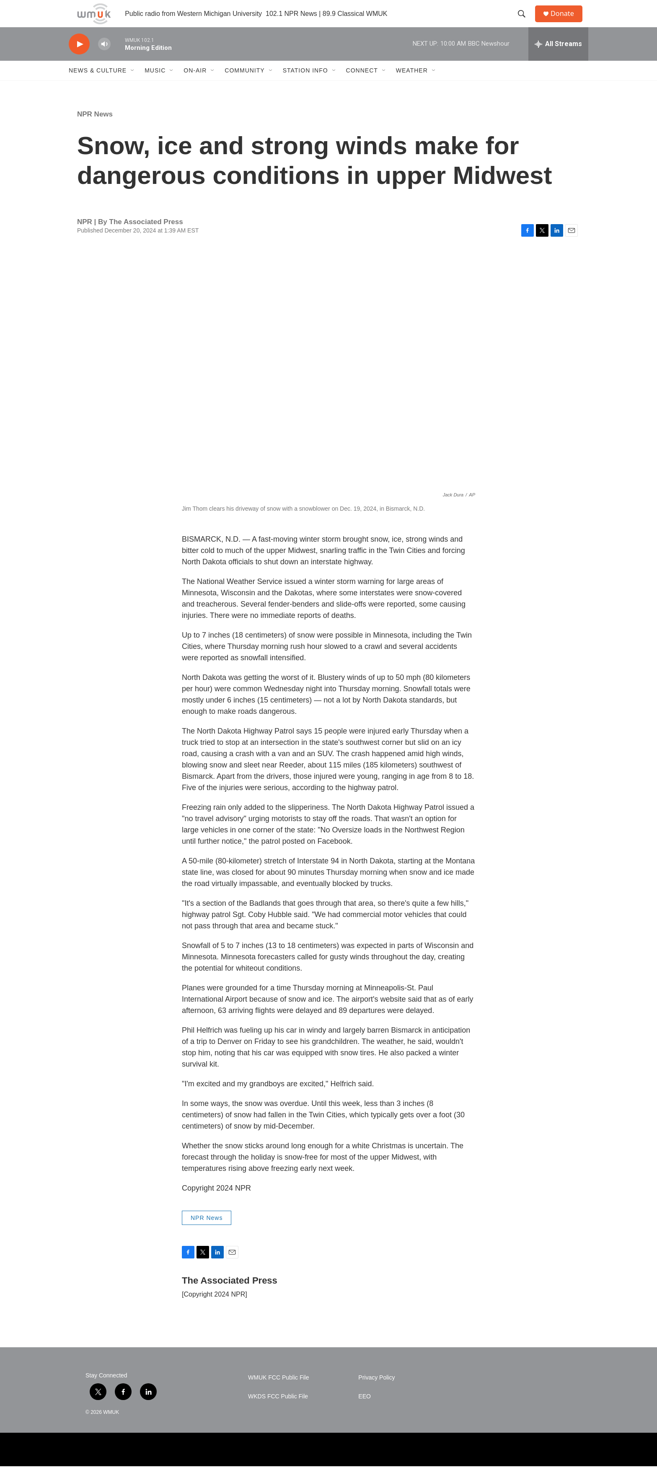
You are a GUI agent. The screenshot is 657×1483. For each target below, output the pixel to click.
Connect (362, 87)
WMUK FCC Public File (278, 1394)
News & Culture (98, 87)
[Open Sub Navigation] (132, 87)
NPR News (95, 131)
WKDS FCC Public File (278, 1413)
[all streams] (558, 61)
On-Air (195, 87)
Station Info (305, 87)
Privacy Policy (376, 1394)
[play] (79, 61)
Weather (412, 87)
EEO (364, 1413)
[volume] (104, 61)
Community (244, 87)
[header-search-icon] (525, 22)
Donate (567, 22)
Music (155, 87)
